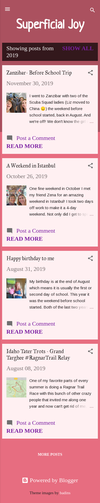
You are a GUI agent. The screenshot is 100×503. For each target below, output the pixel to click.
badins (65, 492)
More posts (50, 455)
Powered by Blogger (50, 480)
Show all (78, 48)
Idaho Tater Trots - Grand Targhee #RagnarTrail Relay (38, 354)
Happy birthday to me (30, 258)
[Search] (92, 11)
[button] (90, 73)
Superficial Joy (50, 25)
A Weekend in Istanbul (30, 165)
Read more (24, 146)
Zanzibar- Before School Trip (39, 72)
